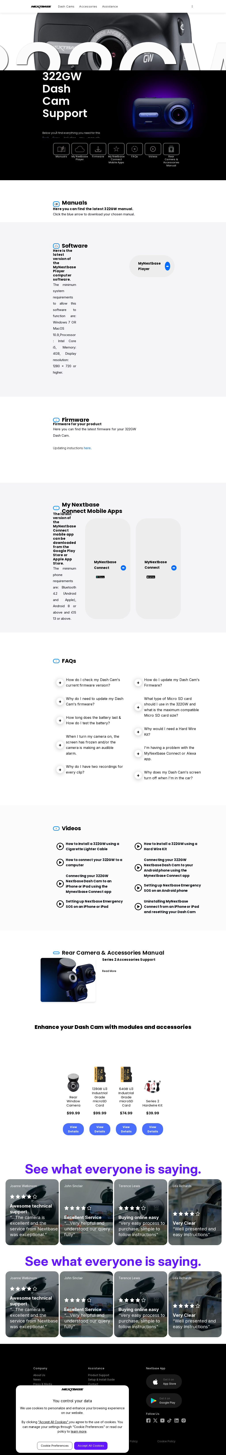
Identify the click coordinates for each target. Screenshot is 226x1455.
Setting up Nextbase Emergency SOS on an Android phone (167, 888)
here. (88, 448)
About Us (39, 1375)
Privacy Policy (129, 1441)
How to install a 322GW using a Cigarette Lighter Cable (87, 846)
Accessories (88, 6)
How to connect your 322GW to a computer (89, 862)
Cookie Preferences (55, 1445)
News (37, 1379)
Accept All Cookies (91, 1445)
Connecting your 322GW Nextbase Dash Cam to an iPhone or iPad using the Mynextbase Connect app (83, 884)
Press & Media (42, 1384)
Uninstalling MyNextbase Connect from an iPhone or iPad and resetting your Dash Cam (166, 906)
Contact (93, 1384)
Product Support (98, 1375)
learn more (79, 1431)
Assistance (110, 6)
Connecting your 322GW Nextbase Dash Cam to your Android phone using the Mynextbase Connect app (163, 867)
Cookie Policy (166, 1441)
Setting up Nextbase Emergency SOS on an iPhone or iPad (89, 904)
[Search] (192, 6)
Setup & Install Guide (101, 1379)
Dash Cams (66, 6)
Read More (109, 971)
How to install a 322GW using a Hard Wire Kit (165, 846)
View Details (73, 1129)
